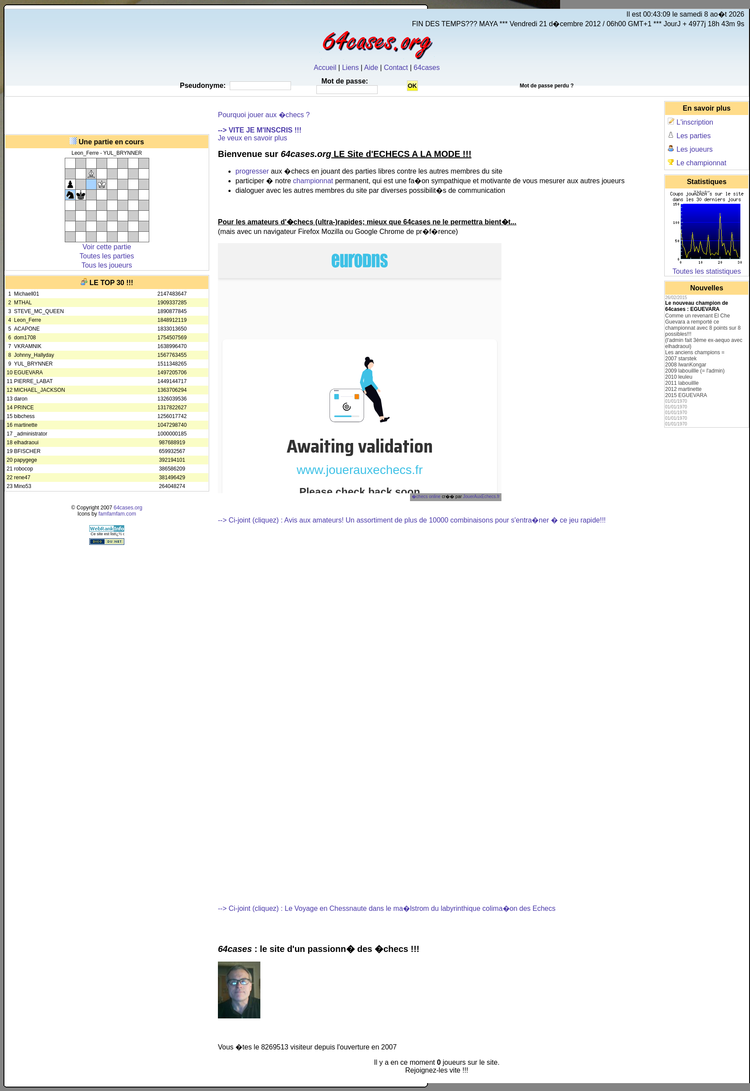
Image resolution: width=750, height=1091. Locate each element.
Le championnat (701, 163)
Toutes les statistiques (707, 271)
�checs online (426, 496)
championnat (313, 181)
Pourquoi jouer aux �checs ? (264, 115)
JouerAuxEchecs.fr (481, 496)
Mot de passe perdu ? (547, 86)
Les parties (693, 135)
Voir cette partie (106, 247)
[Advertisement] (106, 114)
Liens (350, 67)
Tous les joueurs (106, 265)
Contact (396, 67)
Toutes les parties (107, 256)
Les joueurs (694, 149)
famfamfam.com (117, 514)
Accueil (325, 67)
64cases (427, 67)
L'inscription (694, 122)
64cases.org (128, 508)
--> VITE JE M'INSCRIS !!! (259, 130)
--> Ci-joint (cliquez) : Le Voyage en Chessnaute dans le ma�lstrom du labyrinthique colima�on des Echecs (387, 908)
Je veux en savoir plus (252, 138)
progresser (252, 171)
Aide (371, 67)
